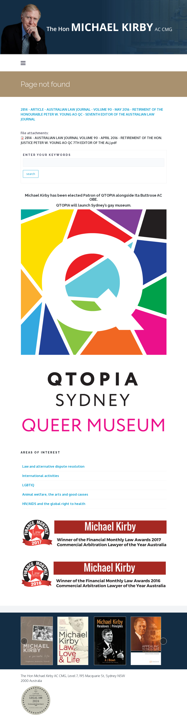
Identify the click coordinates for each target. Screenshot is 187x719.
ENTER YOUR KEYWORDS (47, 154)
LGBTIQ (28, 485)
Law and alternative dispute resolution (53, 466)
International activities (40, 476)
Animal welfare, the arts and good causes (55, 494)
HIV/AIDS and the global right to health (53, 504)
